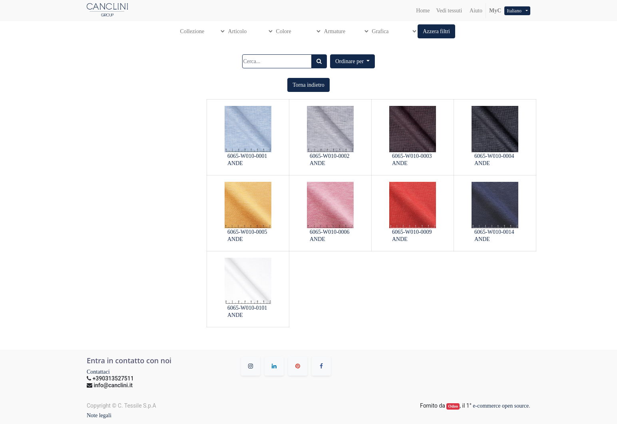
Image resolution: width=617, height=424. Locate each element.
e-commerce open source (501, 406)
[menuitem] (423, 10)
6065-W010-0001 (247, 156)
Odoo (453, 406)
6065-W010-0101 (247, 308)
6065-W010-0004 (494, 156)
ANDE (235, 163)
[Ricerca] (319, 61)
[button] (436, 31)
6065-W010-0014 (494, 232)
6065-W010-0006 (330, 232)
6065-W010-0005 (247, 232)
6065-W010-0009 (412, 232)
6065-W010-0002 (330, 156)
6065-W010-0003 (412, 156)
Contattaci (98, 372)
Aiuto (475, 11)
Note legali (99, 415)
